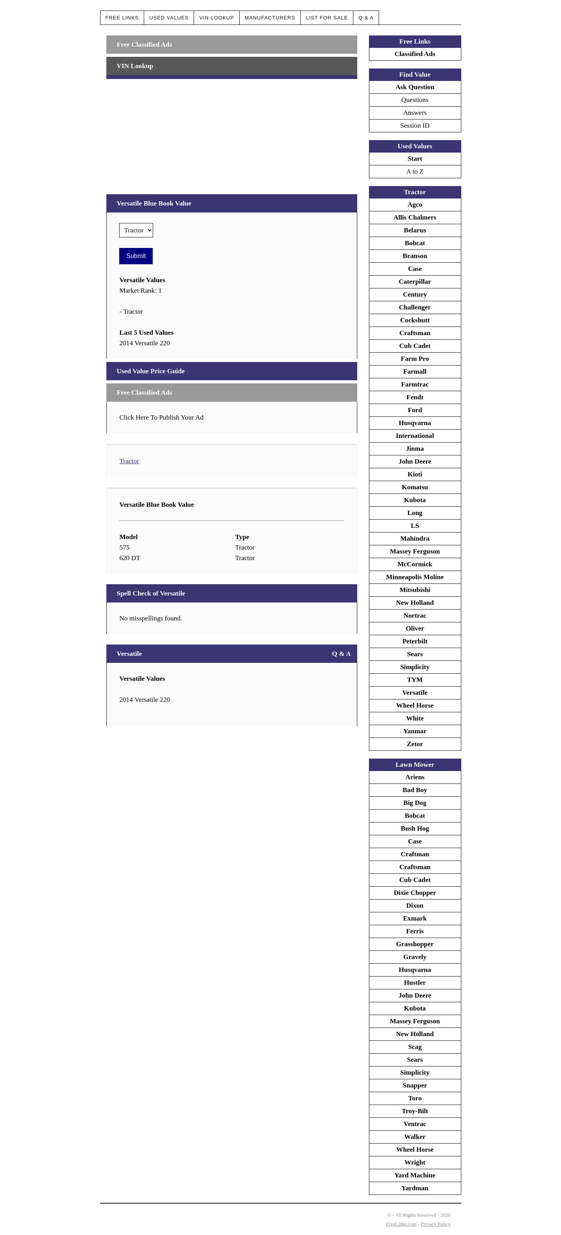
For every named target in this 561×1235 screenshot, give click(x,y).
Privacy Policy (435, 1224)
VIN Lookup (216, 18)
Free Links (122, 18)
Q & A (366, 18)
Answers (415, 112)
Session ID (415, 125)
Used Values (169, 18)
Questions (414, 100)
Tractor (129, 461)
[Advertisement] (231, 133)
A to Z (414, 171)
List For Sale (327, 18)
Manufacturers (270, 18)
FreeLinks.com (401, 1224)
